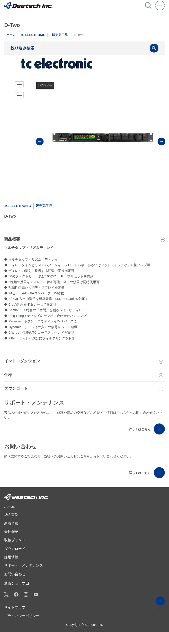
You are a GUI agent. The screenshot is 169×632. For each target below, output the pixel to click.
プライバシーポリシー (21, 616)
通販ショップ (16, 583)
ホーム (11, 35)
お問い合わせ (14, 574)
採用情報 (11, 557)
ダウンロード (14, 549)
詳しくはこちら (147, 428)
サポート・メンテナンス (23, 565)
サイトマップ (14, 607)
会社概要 (11, 532)
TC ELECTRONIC (32, 35)
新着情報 (11, 523)
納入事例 (11, 515)
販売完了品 (60, 35)
